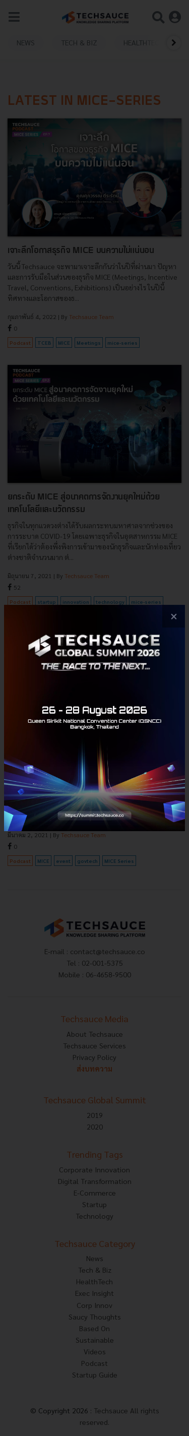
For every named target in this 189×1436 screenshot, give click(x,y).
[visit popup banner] (94, 718)
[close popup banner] (173, 616)
